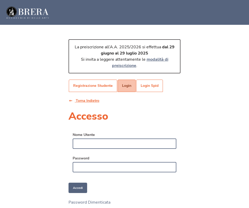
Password (81, 158)
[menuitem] (93, 86)
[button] (88, 100)
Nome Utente (84, 134)
